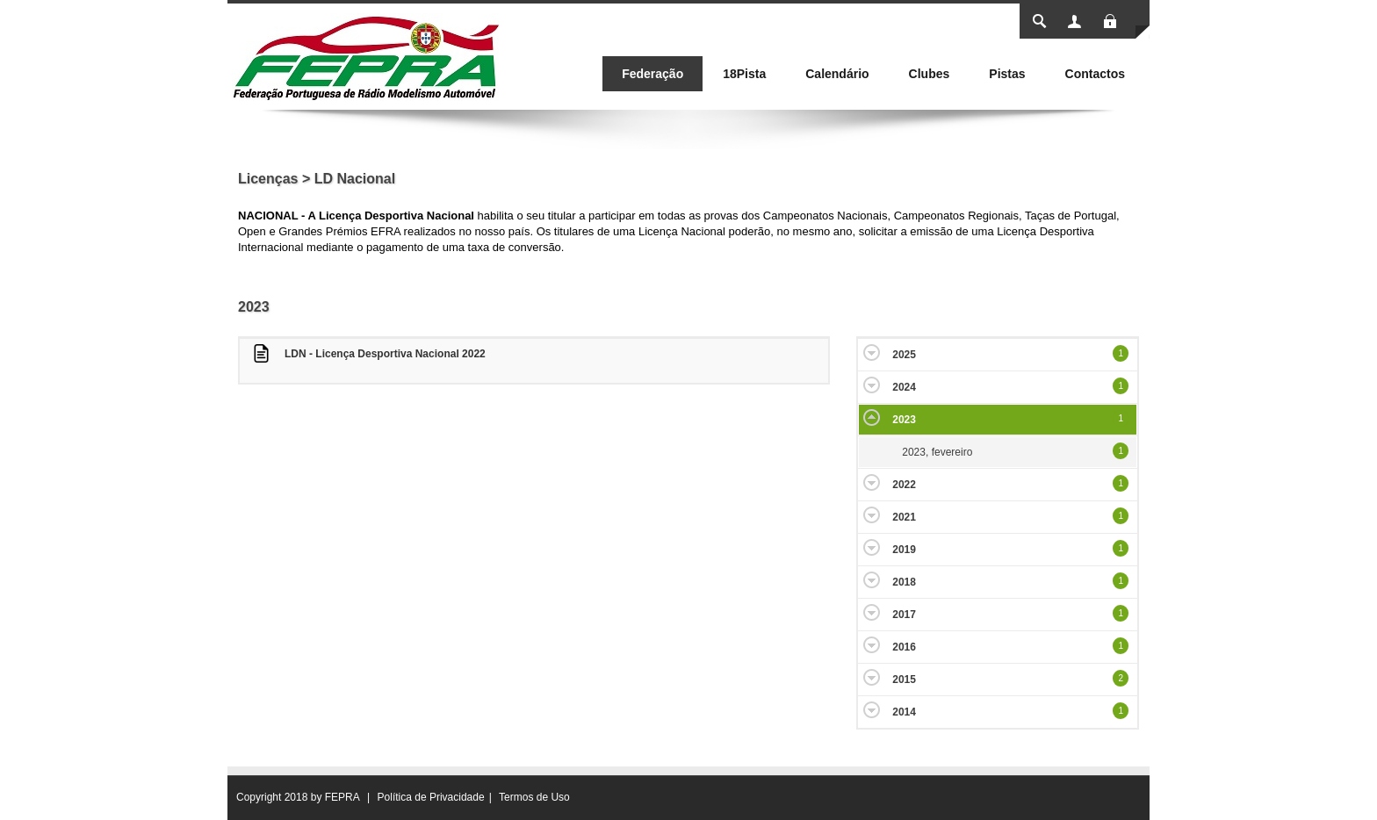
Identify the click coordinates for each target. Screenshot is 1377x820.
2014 (904, 712)
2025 (904, 355)
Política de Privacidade (431, 797)
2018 (904, 582)
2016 (904, 647)
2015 (904, 679)
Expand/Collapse (871, 352)
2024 (904, 387)
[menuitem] (652, 73)
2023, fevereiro (937, 452)
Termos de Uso (534, 797)
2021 (904, 517)
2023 (904, 420)
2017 (904, 614)
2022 (904, 484)
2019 (904, 549)
